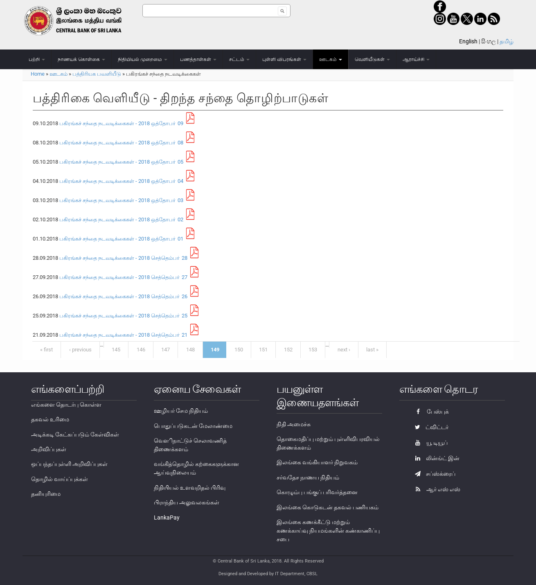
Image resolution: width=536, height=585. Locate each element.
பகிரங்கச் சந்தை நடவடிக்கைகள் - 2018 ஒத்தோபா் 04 (121, 181)
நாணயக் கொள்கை (81, 59)
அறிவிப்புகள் (48, 449)
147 (165, 349)
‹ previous (80, 349)
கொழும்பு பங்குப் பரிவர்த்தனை (317, 492)
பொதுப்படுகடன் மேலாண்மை (193, 426)
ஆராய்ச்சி (416, 59)
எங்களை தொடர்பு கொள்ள (66, 404)
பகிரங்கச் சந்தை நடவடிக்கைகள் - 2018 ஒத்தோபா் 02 (121, 219)
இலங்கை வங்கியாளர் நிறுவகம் (317, 462)
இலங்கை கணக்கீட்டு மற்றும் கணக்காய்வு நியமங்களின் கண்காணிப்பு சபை (328, 530)
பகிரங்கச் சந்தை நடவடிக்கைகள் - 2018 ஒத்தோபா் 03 (121, 200)
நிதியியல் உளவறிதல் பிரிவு (189, 487)
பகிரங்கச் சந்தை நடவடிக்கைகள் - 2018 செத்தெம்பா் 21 (123, 335)
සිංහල (488, 41)
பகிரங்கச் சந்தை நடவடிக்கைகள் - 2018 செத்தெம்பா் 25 (123, 316)
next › (344, 349)
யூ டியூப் (429, 442)
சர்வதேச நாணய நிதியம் (308, 477)
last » (372, 349)
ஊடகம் (330, 59)
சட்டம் (239, 59)
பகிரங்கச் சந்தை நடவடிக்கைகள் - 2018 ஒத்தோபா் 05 (121, 162)
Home (38, 74)
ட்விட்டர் (429, 427)
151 (263, 349)
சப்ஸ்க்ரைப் (433, 473)
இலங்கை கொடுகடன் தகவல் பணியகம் (327, 507)
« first (46, 349)
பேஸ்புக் (430, 411)
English (468, 41)
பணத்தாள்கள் (198, 59)
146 (141, 349)
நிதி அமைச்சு (294, 424)
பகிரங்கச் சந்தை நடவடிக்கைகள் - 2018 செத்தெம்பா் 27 (123, 277)
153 (313, 349)
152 (288, 349)
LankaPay (167, 517)
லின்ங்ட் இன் (435, 458)
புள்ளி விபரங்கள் (284, 59)
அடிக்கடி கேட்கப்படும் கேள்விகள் (75, 434)
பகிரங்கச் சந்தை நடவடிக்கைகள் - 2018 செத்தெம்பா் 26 (123, 296)
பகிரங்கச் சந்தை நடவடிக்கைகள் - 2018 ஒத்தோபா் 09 (121, 123)
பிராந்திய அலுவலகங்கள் (186, 502)
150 (238, 349)
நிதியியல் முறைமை (142, 59)
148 (190, 349)
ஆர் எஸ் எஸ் (435, 489)
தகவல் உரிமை (50, 419)
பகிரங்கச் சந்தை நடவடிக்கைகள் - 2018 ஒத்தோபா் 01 (121, 239)
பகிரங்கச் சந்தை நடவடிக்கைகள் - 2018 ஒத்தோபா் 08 (121, 143)
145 (116, 349)
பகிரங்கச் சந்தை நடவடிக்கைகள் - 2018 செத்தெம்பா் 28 (123, 258)
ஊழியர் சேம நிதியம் (181, 410)
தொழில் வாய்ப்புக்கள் (59, 479)
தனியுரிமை (46, 494)
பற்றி (37, 59)
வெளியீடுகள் (372, 59)
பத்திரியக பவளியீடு (96, 74)
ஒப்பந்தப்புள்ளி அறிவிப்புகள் (69, 464)
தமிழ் (506, 41)
